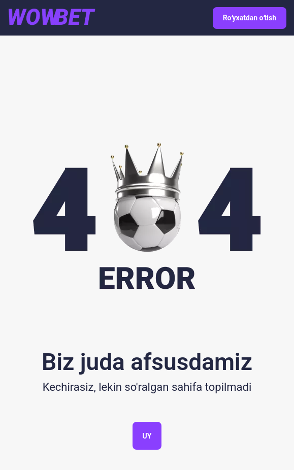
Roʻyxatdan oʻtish (249, 18)
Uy (147, 436)
